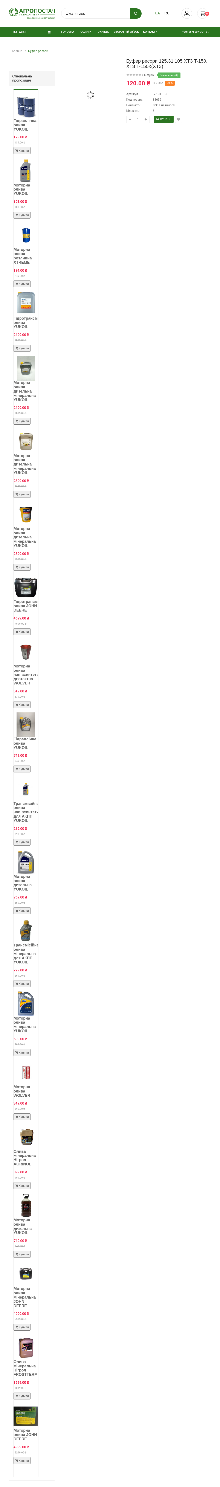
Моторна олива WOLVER (22, 1091)
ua (157, 13)
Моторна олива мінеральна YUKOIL (25, 1024)
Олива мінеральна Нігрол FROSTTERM (26, 1368)
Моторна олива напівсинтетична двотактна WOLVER (30, 674)
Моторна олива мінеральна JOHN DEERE (25, 1297)
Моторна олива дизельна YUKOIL (23, 882)
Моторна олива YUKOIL (22, 189)
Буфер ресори (38, 50)
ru (167, 13)
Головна (16, 50)
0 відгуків (148, 75)
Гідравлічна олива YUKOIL (25, 125)
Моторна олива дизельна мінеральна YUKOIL (25, 391)
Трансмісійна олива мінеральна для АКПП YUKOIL (26, 953)
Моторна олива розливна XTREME (23, 255)
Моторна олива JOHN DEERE (25, 1434)
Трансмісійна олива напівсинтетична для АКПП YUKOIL (30, 812)
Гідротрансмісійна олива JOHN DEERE (31, 605)
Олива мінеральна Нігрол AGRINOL (25, 1157)
